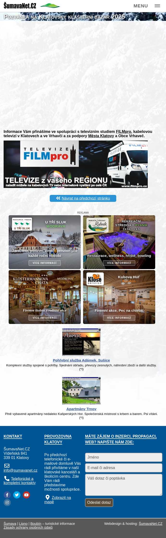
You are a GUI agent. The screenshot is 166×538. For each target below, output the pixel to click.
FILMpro (123, 132)
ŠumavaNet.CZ (150, 524)
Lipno (23, 524)
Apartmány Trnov (81, 409)
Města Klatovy (101, 136)
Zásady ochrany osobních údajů (28, 527)
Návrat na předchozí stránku (86, 198)
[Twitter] (16, 494)
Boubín (36, 524)
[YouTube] (26, 494)
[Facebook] (7, 494)
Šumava (10, 524)
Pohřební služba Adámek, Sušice (81, 360)
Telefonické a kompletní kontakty (20, 480)
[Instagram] (7, 502)
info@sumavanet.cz (20, 470)
